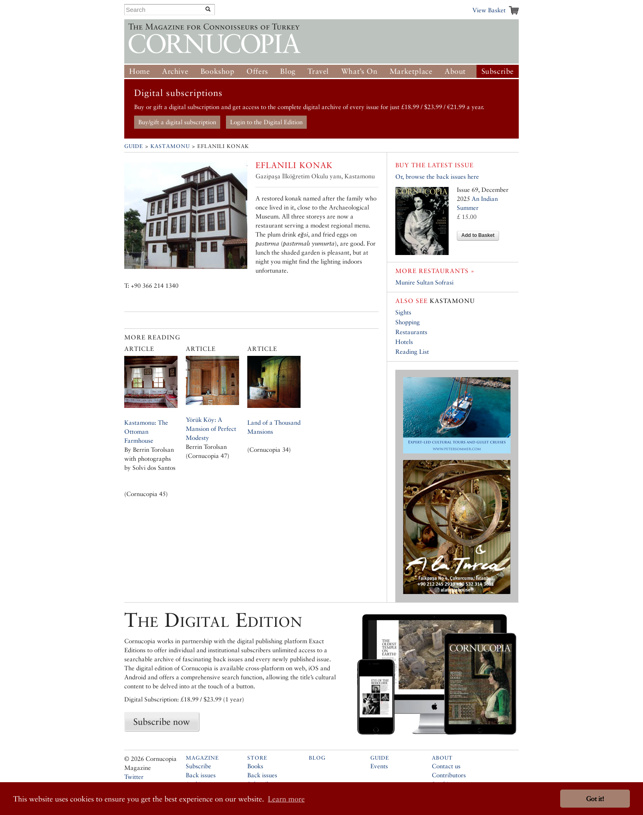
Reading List (412, 351)
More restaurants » (434, 270)
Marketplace (411, 71)
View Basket (489, 10)
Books (255, 766)
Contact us (446, 766)
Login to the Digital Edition (266, 121)
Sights (403, 312)
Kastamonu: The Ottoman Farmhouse (146, 431)
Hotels (404, 341)
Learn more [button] (286, 799)
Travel (318, 71)
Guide (133, 146)
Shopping (407, 322)
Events (379, 766)
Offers (257, 71)
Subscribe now (161, 721)
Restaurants (411, 331)
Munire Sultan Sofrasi (424, 282)
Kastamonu (170, 146)
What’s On (359, 71)
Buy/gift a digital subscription (177, 121)
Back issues (201, 775)
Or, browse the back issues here (437, 176)
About (455, 71)
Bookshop (218, 71)
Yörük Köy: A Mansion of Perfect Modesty (211, 428)
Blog (287, 71)
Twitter (134, 776)
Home (139, 71)
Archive (175, 71)
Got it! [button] (595, 799)
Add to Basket (478, 235)
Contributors (449, 775)
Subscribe (497, 71)
